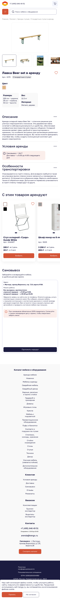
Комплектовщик (30, 505)
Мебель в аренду (30, 382)
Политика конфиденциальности (26, 568)
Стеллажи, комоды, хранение (30, 436)
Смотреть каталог (30, 551)
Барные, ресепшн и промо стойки (30, 393)
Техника (30, 453)
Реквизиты (30, 494)
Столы (30, 446)
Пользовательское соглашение (29, 572)
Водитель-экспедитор (30, 515)
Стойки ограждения (30, 441)
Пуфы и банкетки (30, 425)
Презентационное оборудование (30, 421)
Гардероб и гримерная (30, 399)
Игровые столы (30, 407)
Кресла (30, 411)
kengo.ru (22, 587)
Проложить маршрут (30, 349)
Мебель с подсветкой (30, 415)
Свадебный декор (30, 389)
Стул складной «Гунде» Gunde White (16, 238)
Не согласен (31, 594)
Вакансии (30, 500)
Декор (30, 457)
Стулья (30, 450)
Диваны (30, 404)
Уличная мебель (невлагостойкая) (30, 461)
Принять (12, 594)
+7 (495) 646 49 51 (17, 4)
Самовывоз (30, 487)
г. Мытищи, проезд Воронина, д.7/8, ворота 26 (30, 543)
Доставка (30, 483)
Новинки (30, 378)
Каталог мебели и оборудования (30, 370)
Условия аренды (30, 479)
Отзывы (30, 490)
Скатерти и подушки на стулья (30, 430)
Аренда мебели (30, 375)
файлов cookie (8, 589)
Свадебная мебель (30, 385)
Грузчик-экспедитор (30, 510)
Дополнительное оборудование (30, 467)
